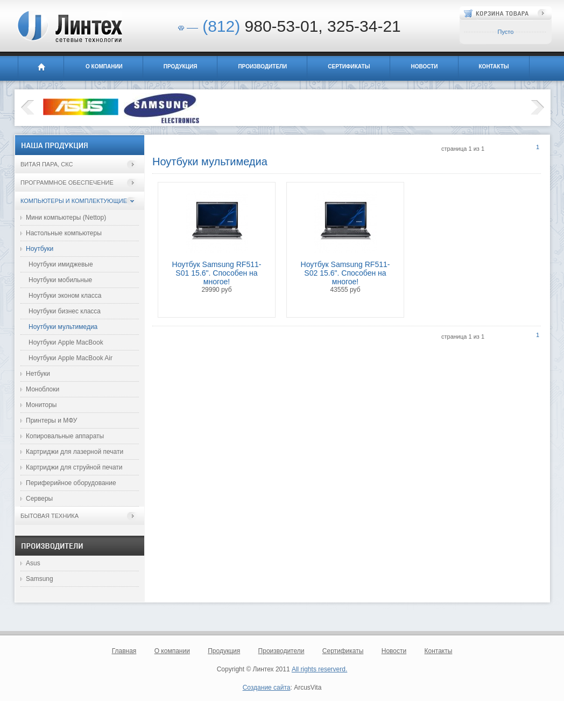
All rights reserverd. (319, 669)
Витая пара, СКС (46, 164)
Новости (424, 66)
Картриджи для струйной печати (74, 467)
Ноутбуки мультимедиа (63, 327)
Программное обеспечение (67, 182)
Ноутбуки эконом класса (65, 295)
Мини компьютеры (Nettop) (66, 217)
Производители (262, 66)
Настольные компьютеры (64, 233)
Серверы (39, 498)
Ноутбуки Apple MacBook (66, 342)
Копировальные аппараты (65, 436)
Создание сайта (267, 687)
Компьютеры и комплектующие (73, 201)
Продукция (181, 66)
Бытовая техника (49, 516)
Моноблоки (42, 389)
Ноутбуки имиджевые (61, 264)
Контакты (494, 66)
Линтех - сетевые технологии (69, 26)
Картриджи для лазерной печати (74, 451)
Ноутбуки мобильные (60, 280)
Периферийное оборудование (71, 483)
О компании (104, 66)
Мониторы (41, 405)
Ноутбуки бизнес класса (65, 311)
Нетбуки (38, 373)
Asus (33, 563)
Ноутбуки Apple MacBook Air (70, 358)
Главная (41, 68)
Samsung (39, 579)
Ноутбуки (39, 249)
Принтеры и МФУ (51, 420)
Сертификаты (349, 66)
